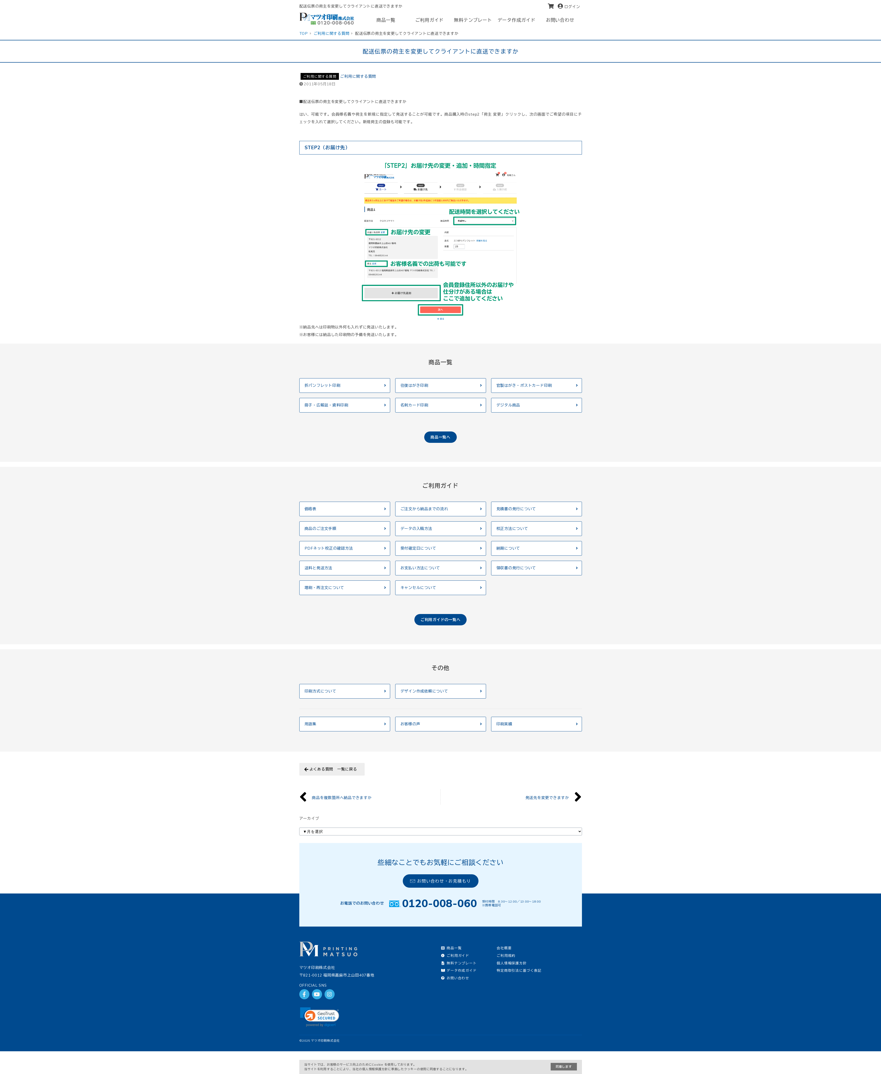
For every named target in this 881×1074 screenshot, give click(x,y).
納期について (508, 548)
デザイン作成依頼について (424, 691)
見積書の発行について (516, 508)
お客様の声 (410, 724)
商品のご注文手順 (320, 528)
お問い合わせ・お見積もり (440, 881)
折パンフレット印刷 (322, 385)
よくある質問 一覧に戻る (333, 769)
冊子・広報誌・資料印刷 (326, 405)
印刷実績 (504, 724)
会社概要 (504, 948)
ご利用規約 (506, 955)
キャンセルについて (418, 587)
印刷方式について (320, 691)
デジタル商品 (508, 405)
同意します (564, 1066)
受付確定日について (418, 548)
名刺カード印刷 (414, 405)
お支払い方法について (420, 568)
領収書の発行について (516, 568)
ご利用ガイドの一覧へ (441, 619)
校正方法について (512, 528)
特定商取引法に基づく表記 (519, 970)
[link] (319, 1017)
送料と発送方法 (318, 568)
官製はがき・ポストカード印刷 (524, 385)
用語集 (310, 724)
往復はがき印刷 (414, 385)
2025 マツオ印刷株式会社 (321, 1040)
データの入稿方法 (416, 528)
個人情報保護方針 (511, 963)
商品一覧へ (440, 437)
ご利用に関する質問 (320, 76)
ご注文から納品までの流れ (424, 508)
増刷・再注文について (324, 587)
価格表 (310, 508)
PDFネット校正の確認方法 (329, 548)
